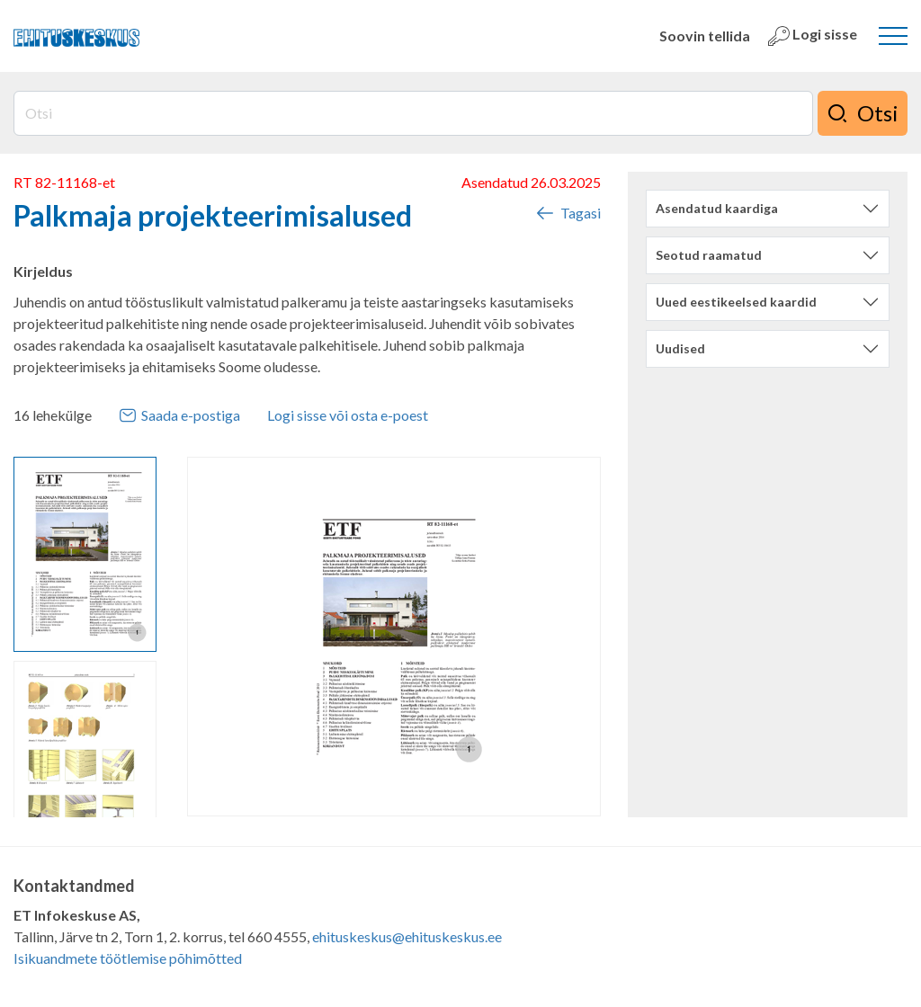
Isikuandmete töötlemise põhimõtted (127, 958)
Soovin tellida (704, 35)
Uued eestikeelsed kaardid (736, 301)
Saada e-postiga (179, 415)
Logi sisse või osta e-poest (347, 414)
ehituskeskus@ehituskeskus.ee (407, 936)
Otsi (863, 113)
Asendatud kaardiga (717, 208)
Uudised (680, 348)
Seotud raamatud (709, 255)
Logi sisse (812, 36)
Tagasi (567, 213)
